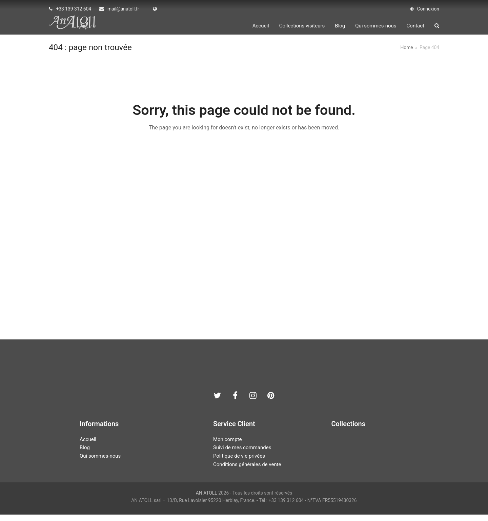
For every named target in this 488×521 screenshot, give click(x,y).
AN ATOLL (206, 499)
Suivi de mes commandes (242, 454)
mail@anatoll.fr (123, 9)
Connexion (428, 9)
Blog (85, 454)
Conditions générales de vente (247, 471)
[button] (436, 29)
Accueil (88, 445)
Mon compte (227, 445)
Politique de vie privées (239, 462)
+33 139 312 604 (73, 9)
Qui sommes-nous (100, 462)
